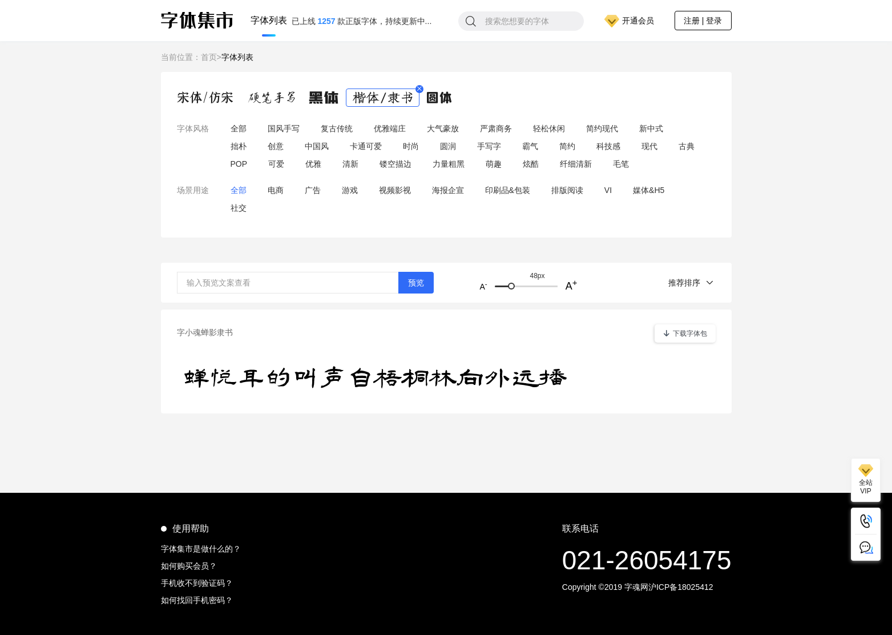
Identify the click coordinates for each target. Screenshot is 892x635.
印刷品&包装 (507, 190)
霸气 (530, 146)
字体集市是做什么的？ (201, 548)
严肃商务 (496, 128)
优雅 (313, 163)
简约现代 (602, 128)
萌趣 (494, 163)
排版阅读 (567, 190)
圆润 (448, 146)
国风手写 (284, 128)
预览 (416, 282)
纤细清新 (576, 163)
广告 (313, 190)
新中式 (651, 128)
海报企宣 (448, 190)
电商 (276, 190)
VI (608, 190)
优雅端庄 (390, 128)
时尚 (411, 146)
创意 (276, 146)
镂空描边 (395, 163)
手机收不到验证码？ (197, 583)
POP (239, 163)
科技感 (608, 146)
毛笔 (621, 163)
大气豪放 (443, 128)
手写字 (489, 146)
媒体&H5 (648, 190)
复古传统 (337, 128)
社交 (239, 207)
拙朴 (239, 146)
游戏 (350, 190)
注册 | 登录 (703, 20)
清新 (350, 163)
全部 (239, 128)
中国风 (317, 146)
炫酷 (531, 163)
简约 (567, 146)
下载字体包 (685, 333)
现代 (649, 146)
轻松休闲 (549, 128)
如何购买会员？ (189, 565)
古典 (687, 146)
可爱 (276, 163)
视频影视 (395, 190)
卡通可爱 (366, 146)
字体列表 (269, 20)
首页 (209, 57)
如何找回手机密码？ (197, 600)
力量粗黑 (449, 163)
